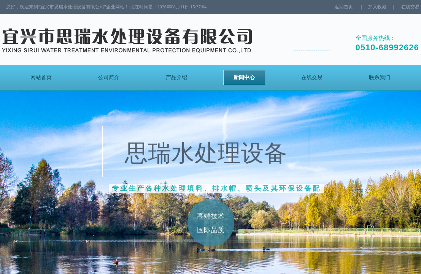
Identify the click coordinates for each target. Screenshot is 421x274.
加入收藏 (377, 7)
